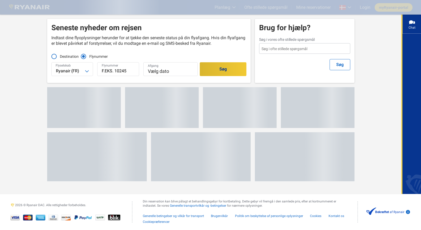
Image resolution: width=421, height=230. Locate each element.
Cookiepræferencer (156, 222)
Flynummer (95, 56)
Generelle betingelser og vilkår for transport (173, 216)
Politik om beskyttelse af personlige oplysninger (269, 216)
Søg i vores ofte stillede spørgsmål (287, 39)
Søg (340, 64)
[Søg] (223, 69)
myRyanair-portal (393, 7)
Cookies (315, 216)
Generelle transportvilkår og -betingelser (198, 205)
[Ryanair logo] (29, 7)
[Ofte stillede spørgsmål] (266, 7)
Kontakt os (336, 216)
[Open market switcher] (345, 7)
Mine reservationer (313, 7)
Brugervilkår (219, 216)
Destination (69, 56)
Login (365, 7)
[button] (170, 69)
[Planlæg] (225, 7)
